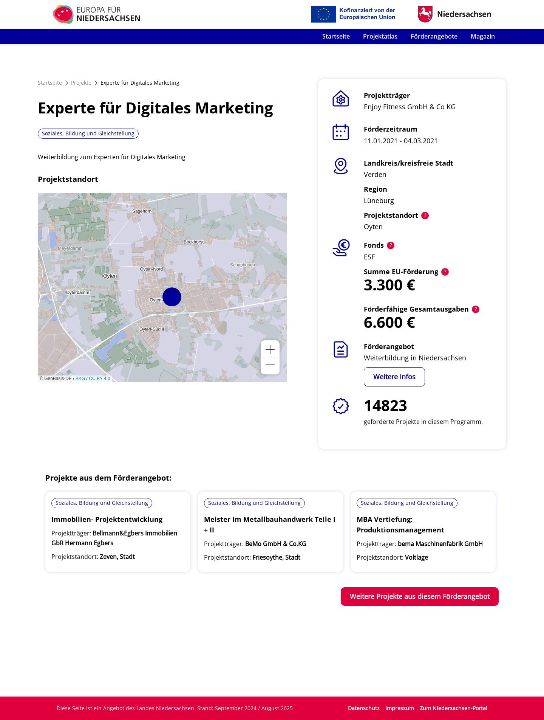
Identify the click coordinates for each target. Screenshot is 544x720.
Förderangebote (434, 36)
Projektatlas (380, 36)
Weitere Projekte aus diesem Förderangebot (420, 596)
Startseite (336, 36)
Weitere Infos (394, 376)
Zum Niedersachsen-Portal (453, 708)
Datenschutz (364, 708)
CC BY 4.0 (99, 378)
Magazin (483, 36)
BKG (80, 378)
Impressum (399, 708)
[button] (171, 296)
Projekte (81, 82)
